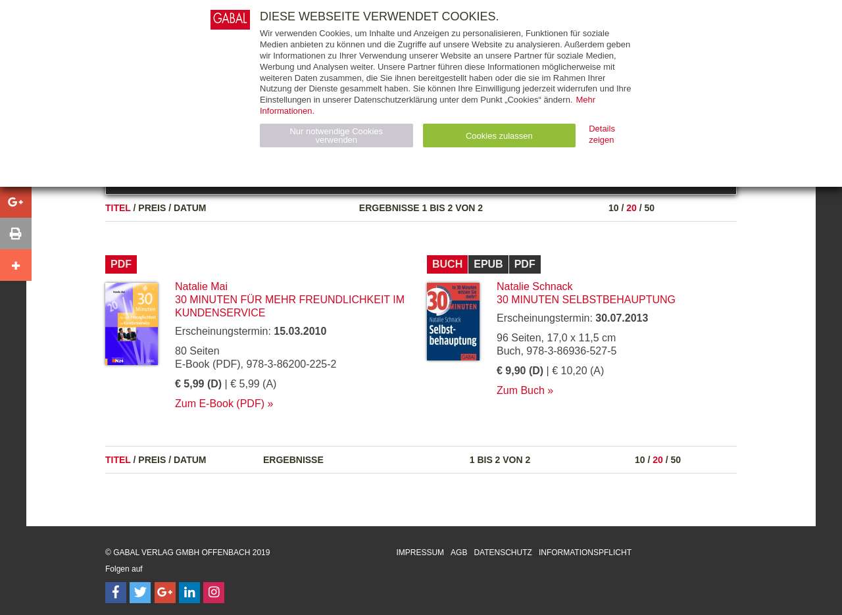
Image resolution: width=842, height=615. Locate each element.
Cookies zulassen (499, 136)
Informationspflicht (585, 552)
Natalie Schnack (535, 286)
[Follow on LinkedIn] (189, 592)
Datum (190, 208)
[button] (16, 202)
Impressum (420, 552)
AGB (459, 552)
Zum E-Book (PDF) (219, 403)
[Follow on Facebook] (115, 592)
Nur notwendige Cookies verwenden (336, 135)
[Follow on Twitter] (140, 592)
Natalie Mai (201, 286)
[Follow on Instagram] (213, 592)
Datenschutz (503, 552)
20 (631, 208)
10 (613, 208)
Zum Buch (521, 390)
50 (649, 208)
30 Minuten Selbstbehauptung (586, 299)
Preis (152, 208)
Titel (118, 208)
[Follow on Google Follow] (165, 592)
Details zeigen (602, 134)
